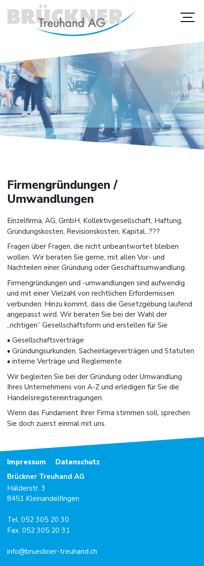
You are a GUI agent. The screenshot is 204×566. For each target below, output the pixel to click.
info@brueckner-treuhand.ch (52, 551)
